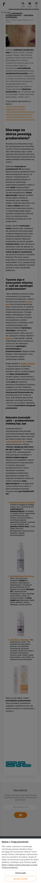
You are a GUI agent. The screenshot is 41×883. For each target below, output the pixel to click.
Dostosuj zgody (20, 873)
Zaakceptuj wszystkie (20, 879)
